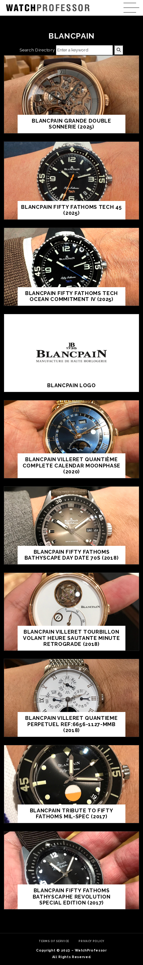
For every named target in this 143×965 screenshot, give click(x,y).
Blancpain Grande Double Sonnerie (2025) (71, 124)
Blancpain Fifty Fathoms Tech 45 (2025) (71, 210)
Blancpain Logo (71, 385)
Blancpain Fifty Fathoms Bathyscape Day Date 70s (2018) (71, 555)
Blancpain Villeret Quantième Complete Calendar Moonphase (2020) (71, 465)
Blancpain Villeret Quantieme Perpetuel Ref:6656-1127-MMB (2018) (71, 724)
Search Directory (37, 49)
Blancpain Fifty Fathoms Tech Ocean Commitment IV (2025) (71, 296)
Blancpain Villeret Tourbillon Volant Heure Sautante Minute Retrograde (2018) (71, 638)
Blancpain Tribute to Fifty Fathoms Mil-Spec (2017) (71, 814)
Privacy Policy (91, 941)
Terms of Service (54, 941)
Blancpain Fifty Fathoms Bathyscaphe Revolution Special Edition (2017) (72, 897)
